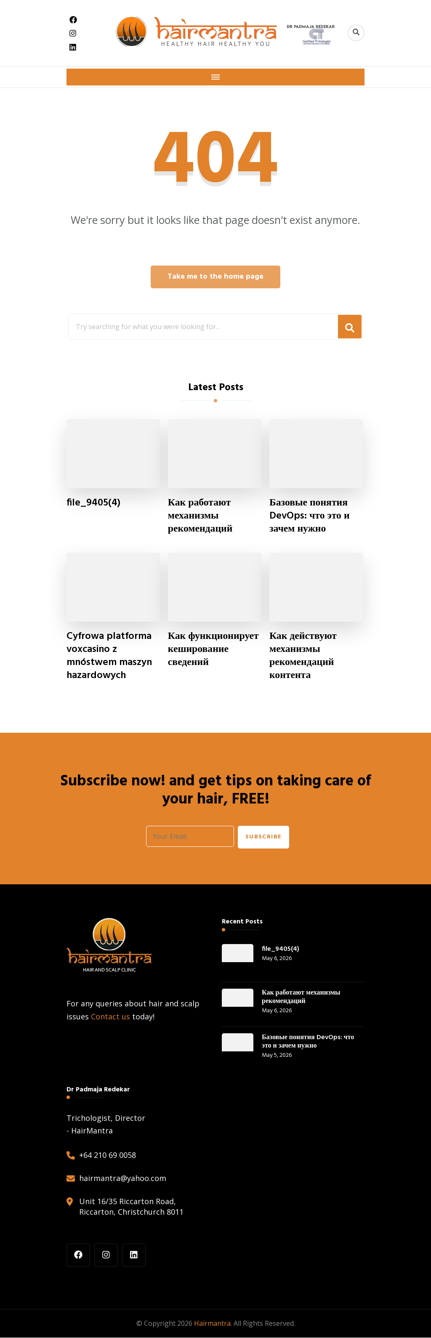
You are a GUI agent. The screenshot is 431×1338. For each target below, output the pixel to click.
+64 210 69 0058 (107, 1155)
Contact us (110, 1017)
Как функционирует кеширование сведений (214, 650)
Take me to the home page (215, 277)
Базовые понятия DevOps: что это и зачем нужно (309, 516)
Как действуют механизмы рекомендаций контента (303, 656)
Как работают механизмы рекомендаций (200, 516)
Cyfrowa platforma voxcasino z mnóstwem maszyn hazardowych (110, 656)
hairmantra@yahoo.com (122, 1179)
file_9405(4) (94, 503)
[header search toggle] (356, 32)
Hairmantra (212, 1323)
